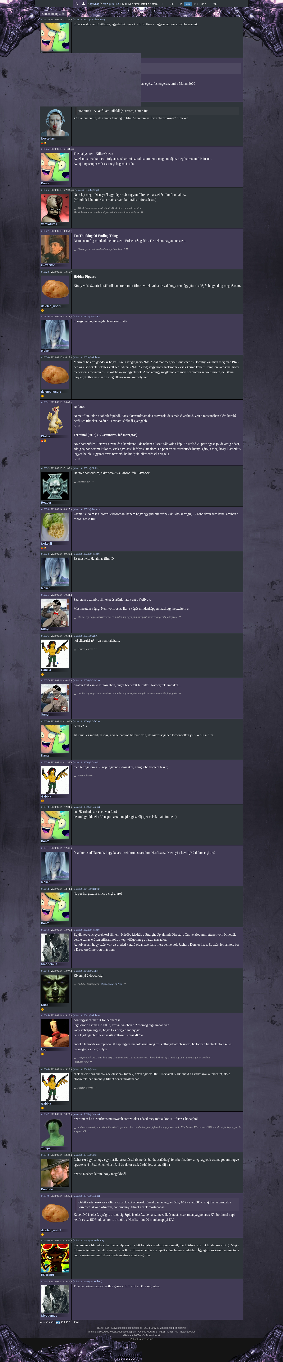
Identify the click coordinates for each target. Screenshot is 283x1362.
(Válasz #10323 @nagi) (87, 190)
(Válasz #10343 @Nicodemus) (88, 1240)
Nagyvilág (94, 3)
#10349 (45, 1195)
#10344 (45, 970)
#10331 (45, 402)
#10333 (45, 509)
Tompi (45, 1148)
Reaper (46, 502)
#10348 (45, 1154)
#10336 (45, 635)
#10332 (45, 468)
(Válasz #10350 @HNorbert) (87, 1281)
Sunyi (45, 629)
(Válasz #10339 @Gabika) (86, 806)
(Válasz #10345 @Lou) (84, 1069)
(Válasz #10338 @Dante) (85, 762)
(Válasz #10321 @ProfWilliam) (89, 19)
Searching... (98, 66)
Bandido (47, 1189)
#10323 (45, 60)
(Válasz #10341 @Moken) (86, 888)
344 (180, 3)
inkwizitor (48, 265)
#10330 (45, 357)
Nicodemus (49, 964)
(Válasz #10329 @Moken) (86, 357)
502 (215, 3)
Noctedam (48, 138)
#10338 (45, 721)
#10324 (45, 104)
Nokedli (46, 543)
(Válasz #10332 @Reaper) (86, 509)
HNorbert (47, 1274)
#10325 (45, 148)
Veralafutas (49, 224)
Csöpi (45, 1005)
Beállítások (83, 3)
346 (195, 3)
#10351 (45, 1281)
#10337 (45, 680)
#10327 (45, 231)
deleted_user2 (51, 306)
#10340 (45, 806)
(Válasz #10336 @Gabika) (86, 680)
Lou (43, 1049)
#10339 (45, 762)
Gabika (46, 670)
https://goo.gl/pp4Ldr (111, 983)
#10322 (45, 19)
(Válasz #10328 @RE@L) (86, 316)
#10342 (45, 888)
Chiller (45, 436)
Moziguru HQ (111, 3)
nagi (44, 94)
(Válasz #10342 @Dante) (85, 970)
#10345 (45, 1015)
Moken (46, 350)
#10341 (45, 847)
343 (172, 3)
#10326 (45, 190)
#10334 (45, 553)
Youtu (79, 71)
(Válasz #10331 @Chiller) (86, 468)
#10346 (45, 1069)
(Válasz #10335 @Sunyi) (85, 635)
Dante (45, 53)
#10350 (45, 1240)
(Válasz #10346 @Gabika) (86, 1195)
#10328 (45, 271)
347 (203, 3)
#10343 (45, 929)
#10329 (45, 316)
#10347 (45, 1114)
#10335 (45, 594)
